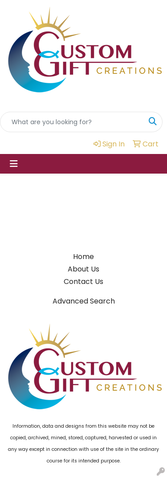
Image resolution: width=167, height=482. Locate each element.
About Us (83, 269)
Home (83, 256)
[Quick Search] (72, 122)
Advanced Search (84, 301)
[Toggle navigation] (13, 164)
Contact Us (83, 281)
